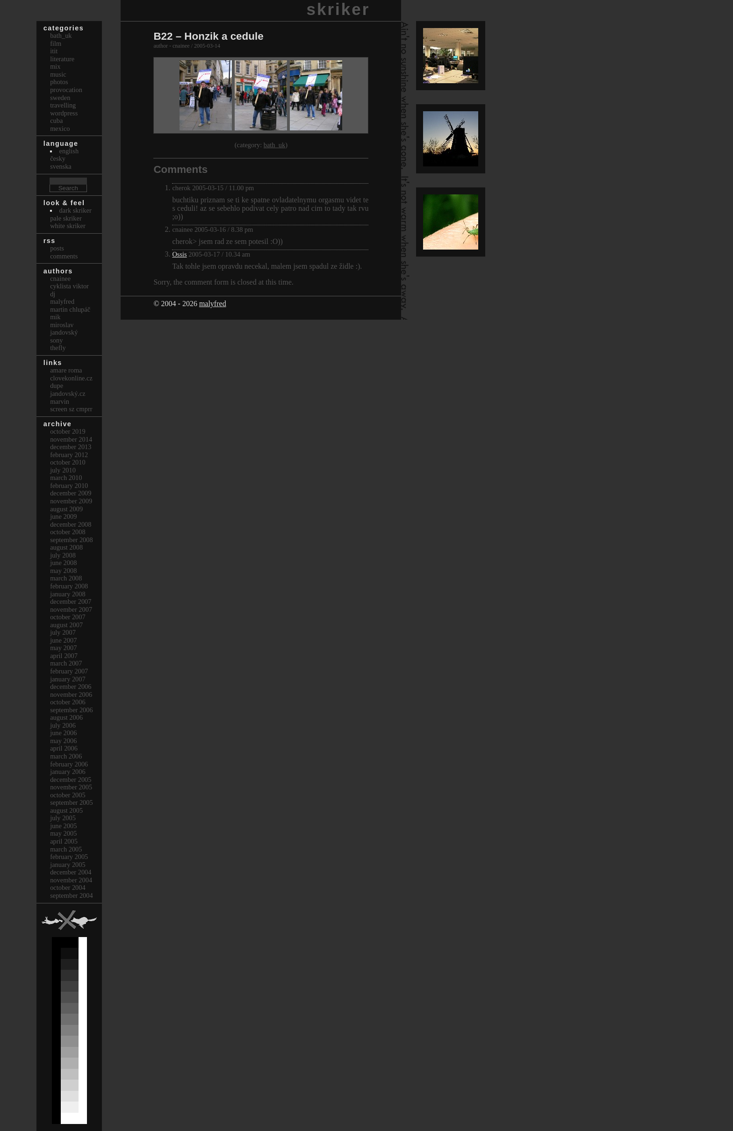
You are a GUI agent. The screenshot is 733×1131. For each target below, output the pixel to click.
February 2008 (69, 586)
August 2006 (66, 717)
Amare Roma (66, 370)
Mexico (60, 128)
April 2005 (64, 841)
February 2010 (69, 485)
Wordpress (64, 113)
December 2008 (70, 524)
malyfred (212, 304)
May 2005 (63, 833)
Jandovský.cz (68, 393)
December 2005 (70, 779)
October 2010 (68, 462)
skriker (338, 9)
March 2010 (66, 477)
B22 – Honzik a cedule (208, 36)
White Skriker (68, 225)
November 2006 (71, 694)
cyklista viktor (69, 286)
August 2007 (66, 625)
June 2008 (63, 562)
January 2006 (68, 771)
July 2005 (63, 818)
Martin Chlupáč (70, 309)
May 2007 (63, 647)
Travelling (63, 105)
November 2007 (71, 609)
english (69, 151)
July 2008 (63, 555)
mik (55, 317)
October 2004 (68, 887)
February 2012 (69, 454)
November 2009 (71, 501)
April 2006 (64, 748)
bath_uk (274, 145)
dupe (56, 385)
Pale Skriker (66, 218)
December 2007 (70, 601)
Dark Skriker (75, 210)
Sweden (60, 97)
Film (55, 43)
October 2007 (68, 617)
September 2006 (71, 710)
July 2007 (63, 632)
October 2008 (68, 532)
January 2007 (68, 679)
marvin (59, 401)
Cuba (56, 120)
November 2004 (71, 880)
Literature (62, 59)
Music (58, 74)
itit (53, 51)
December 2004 (70, 872)
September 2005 (71, 802)
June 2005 (63, 826)
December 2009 (70, 493)
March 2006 (66, 756)
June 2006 (63, 733)
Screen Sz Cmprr (71, 409)
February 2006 (69, 764)
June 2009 (63, 516)
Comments (64, 256)
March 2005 (66, 849)
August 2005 (66, 810)
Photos (59, 82)
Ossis (179, 254)
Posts (57, 248)
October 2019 (68, 431)
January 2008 (68, 594)
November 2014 (71, 439)
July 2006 (63, 725)
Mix (55, 66)
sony (56, 340)
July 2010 (63, 470)
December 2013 (70, 447)
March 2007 (66, 663)
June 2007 (63, 640)
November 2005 (71, 787)
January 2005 (68, 864)
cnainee (60, 278)
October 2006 (68, 702)
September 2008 (71, 540)
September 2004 (71, 895)
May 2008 (63, 570)
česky (57, 158)
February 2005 (69, 856)
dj (52, 294)
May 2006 (63, 740)
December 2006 (70, 686)
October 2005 (68, 795)
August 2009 (66, 509)
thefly (58, 347)
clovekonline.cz (71, 378)
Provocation (66, 89)
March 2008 (66, 578)
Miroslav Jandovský (64, 328)
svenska (61, 166)
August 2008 (66, 547)
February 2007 (69, 671)
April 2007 (64, 655)
